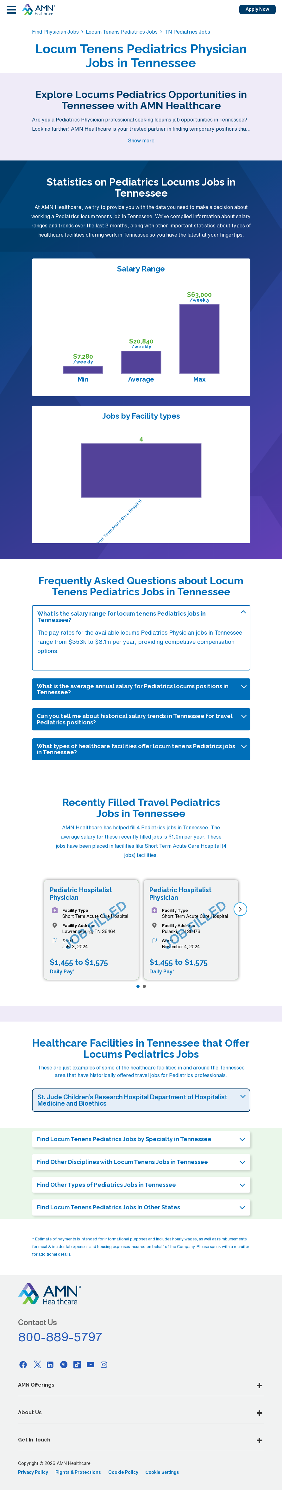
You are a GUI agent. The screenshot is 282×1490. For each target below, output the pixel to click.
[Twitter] (36, 1364)
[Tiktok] (77, 1364)
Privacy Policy (33, 1472)
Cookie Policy (123, 1472)
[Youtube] (90, 1364)
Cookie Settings (162, 1472)
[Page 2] (144, 986)
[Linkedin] (50, 1364)
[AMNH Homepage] (38, 9)
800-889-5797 (60, 1337)
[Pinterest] (63, 1364)
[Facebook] (23, 1364)
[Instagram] (104, 1364)
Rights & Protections (78, 1472)
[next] (240, 909)
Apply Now (257, 9)
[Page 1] (138, 986)
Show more (141, 140)
